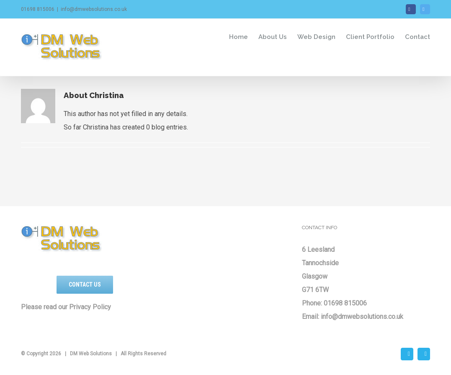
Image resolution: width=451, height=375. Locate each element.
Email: (311, 317)
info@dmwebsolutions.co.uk (94, 9)
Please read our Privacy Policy (66, 307)
